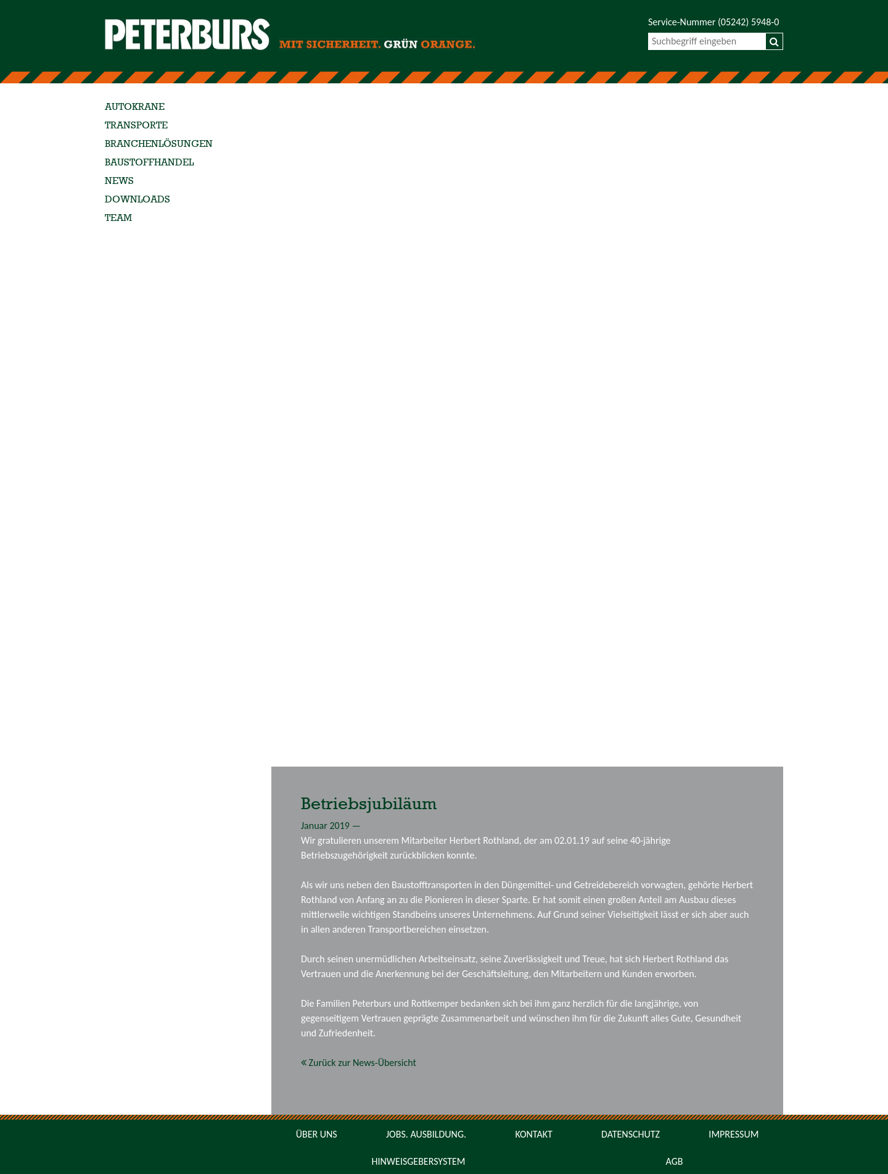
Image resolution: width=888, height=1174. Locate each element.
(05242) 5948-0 (748, 22)
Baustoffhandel (149, 163)
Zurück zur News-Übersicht (358, 1062)
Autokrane (135, 107)
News (119, 181)
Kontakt (533, 1134)
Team (118, 218)
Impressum (733, 1134)
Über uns (316, 1134)
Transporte (136, 126)
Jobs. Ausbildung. (426, 1134)
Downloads (137, 200)
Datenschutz (630, 1134)
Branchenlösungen (159, 144)
